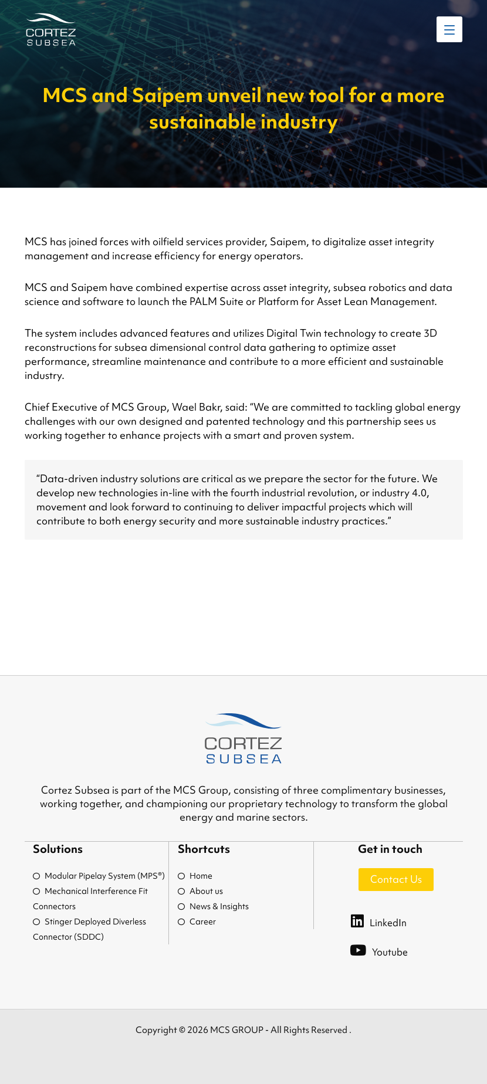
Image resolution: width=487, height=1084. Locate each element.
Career (197, 921)
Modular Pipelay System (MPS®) (99, 875)
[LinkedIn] (390, 920)
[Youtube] (390, 949)
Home (195, 875)
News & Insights (213, 906)
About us (200, 891)
